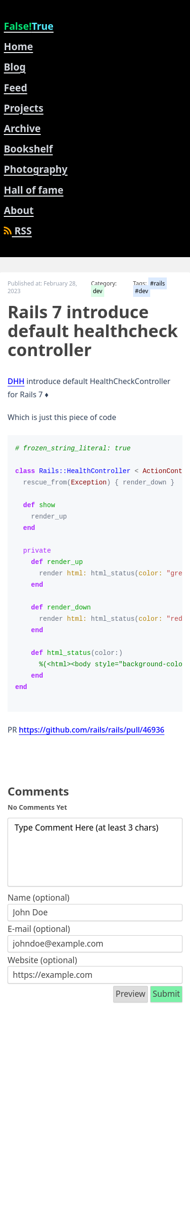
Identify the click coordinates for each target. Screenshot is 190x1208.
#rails (157, 283)
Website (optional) (42, 960)
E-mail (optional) (39, 928)
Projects (24, 108)
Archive (22, 128)
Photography (35, 169)
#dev (141, 291)
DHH (16, 381)
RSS (18, 230)
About (19, 210)
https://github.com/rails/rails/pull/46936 (91, 730)
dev (97, 291)
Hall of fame (33, 190)
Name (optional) (39, 897)
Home (18, 46)
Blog (15, 66)
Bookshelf (28, 148)
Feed (15, 87)
